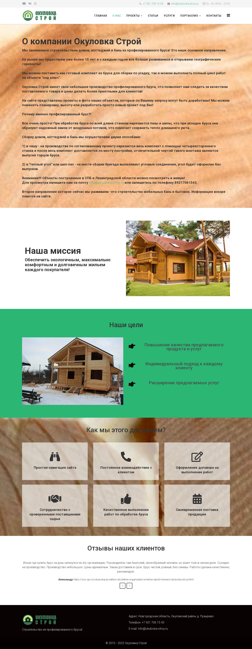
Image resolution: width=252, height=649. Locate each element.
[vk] (30, 3)
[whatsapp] (35, 3)
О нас (117, 15)
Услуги (169, 15)
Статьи (153, 15)
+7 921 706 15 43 (153, 3)
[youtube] (24, 3)
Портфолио (189, 15)
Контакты (213, 15)
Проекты (133, 15)
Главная (100, 15)
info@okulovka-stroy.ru (184, 3)
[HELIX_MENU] (228, 15)
